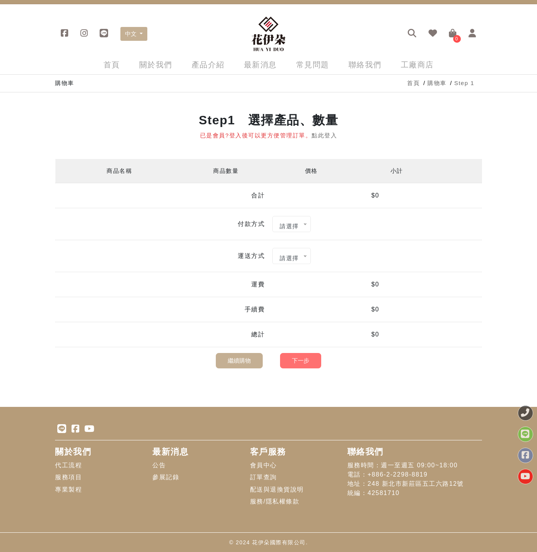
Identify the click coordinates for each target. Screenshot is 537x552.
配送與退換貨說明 (277, 489)
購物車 (437, 83)
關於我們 (155, 64)
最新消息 (260, 64)
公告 (159, 465)
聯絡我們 (365, 64)
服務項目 (68, 477)
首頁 (111, 64)
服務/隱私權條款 (274, 501)
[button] (412, 34)
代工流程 (68, 465)
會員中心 (263, 465)
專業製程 (68, 489)
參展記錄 (165, 477)
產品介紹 (208, 64)
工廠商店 (417, 64)
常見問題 (312, 64)
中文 (131, 33)
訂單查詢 (263, 477)
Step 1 (464, 83)
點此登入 (324, 135)
